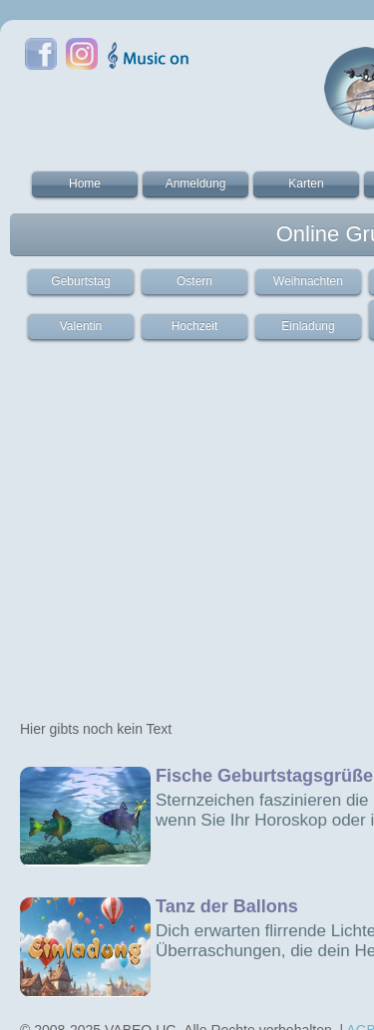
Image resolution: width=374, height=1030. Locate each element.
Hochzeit (195, 326)
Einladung (307, 326)
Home (85, 183)
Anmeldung (196, 183)
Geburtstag (80, 281)
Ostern (194, 281)
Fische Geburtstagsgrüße (264, 776)
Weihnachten (308, 281)
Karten (305, 183)
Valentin (81, 326)
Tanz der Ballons (227, 906)
